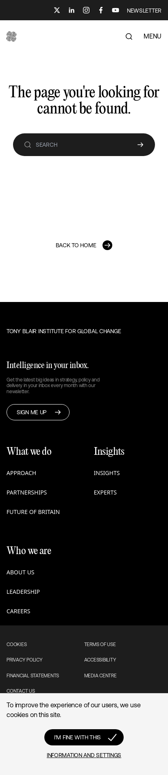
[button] (11, 36)
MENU (152, 36)
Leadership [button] (23, 591)
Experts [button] (105, 492)
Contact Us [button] (21, 691)
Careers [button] (18, 611)
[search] (28, 145)
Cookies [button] (16, 644)
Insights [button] (107, 473)
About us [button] (21, 572)
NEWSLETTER (144, 10)
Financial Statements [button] (33, 676)
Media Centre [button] (100, 676)
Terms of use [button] (100, 644)
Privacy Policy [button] (25, 660)
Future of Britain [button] (33, 512)
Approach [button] (21, 473)
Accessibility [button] (100, 660)
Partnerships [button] (27, 492)
